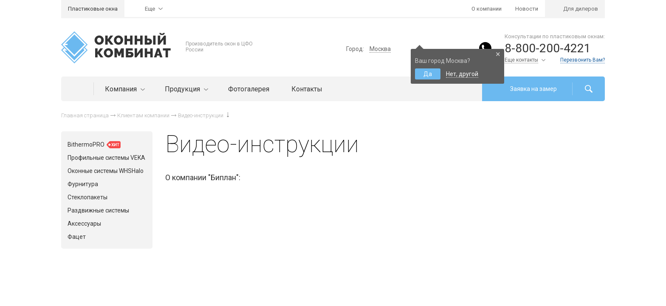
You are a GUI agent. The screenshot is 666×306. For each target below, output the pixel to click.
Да (427, 74)
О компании (486, 9)
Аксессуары (84, 223)
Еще (150, 9)
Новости (526, 9)
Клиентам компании (143, 115)
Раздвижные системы (98, 210)
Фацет (77, 236)
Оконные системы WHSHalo (106, 170)
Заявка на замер (533, 88)
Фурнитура (83, 184)
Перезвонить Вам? (582, 60)
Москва (380, 48)
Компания (124, 89)
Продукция (185, 89)
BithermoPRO (94, 144)
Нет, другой (462, 74)
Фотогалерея (248, 89)
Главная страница (85, 115)
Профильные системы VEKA (106, 157)
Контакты (306, 89)
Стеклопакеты (87, 197)
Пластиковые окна (93, 9)
